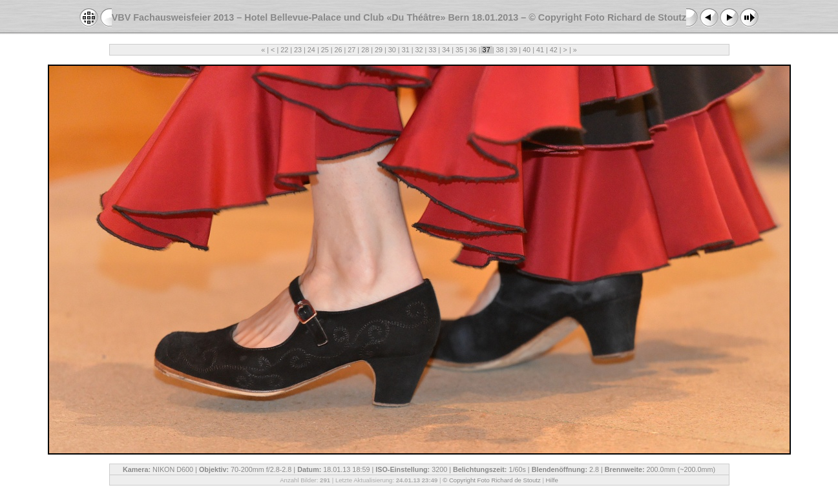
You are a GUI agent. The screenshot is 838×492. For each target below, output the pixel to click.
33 (432, 50)
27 (351, 50)
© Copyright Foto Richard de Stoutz (492, 480)
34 (446, 50)
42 (554, 50)
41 (540, 50)
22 (284, 50)
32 (418, 50)
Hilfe (552, 480)
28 (365, 50)
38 (499, 50)
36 (473, 50)
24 (311, 50)
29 (378, 50)
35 (459, 50)
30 (392, 50)
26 (338, 50)
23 (298, 50)
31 (406, 50)
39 (513, 50)
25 (325, 50)
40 (526, 50)
